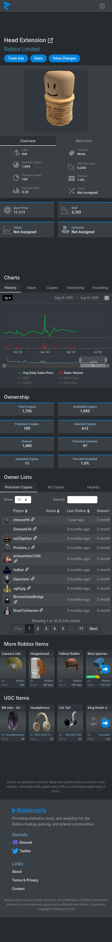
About (17, 872)
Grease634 (22, 529)
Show (17, 500)
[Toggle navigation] (102, 6)
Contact (18, 889)
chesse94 (21, 520)
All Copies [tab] (56, 487)
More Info (84, 141)
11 (81, 628)
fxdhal (18, 570)
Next (93, 628)
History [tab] (11, 287)
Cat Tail (64, 708)
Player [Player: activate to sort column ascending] (21, 511)
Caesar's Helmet (14, 654)
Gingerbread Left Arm (46, 654)
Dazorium (21, 579)
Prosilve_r (21, 548)
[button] (16, 58)
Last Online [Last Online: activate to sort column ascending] (79, 511)
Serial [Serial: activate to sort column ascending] (53, 511)
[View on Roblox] (50, 40)
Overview (28, 141)
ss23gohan (22, 538)
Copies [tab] (52, 287)
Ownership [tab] (76, 287)
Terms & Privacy (25, 880)
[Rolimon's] (7, 6)
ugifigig (19, 588)
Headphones (39, 708)
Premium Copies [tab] (18, 487)
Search (75, 500)
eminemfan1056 (27, 556)
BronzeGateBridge (28, 596)
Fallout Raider (69, 654)
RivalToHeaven (25, 610)
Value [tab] (31, 287)
